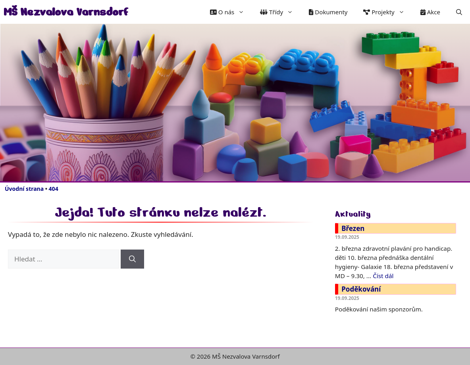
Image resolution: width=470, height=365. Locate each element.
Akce (430, 12)
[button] (459, 12)
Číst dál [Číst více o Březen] (383, 276)
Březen (352, 228)
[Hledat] (132, 259)
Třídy (280, 12)
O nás (231, 12)
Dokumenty (328, 12)
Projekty (387, 12)
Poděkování (361, 289)
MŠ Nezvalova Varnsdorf (66, 11)
